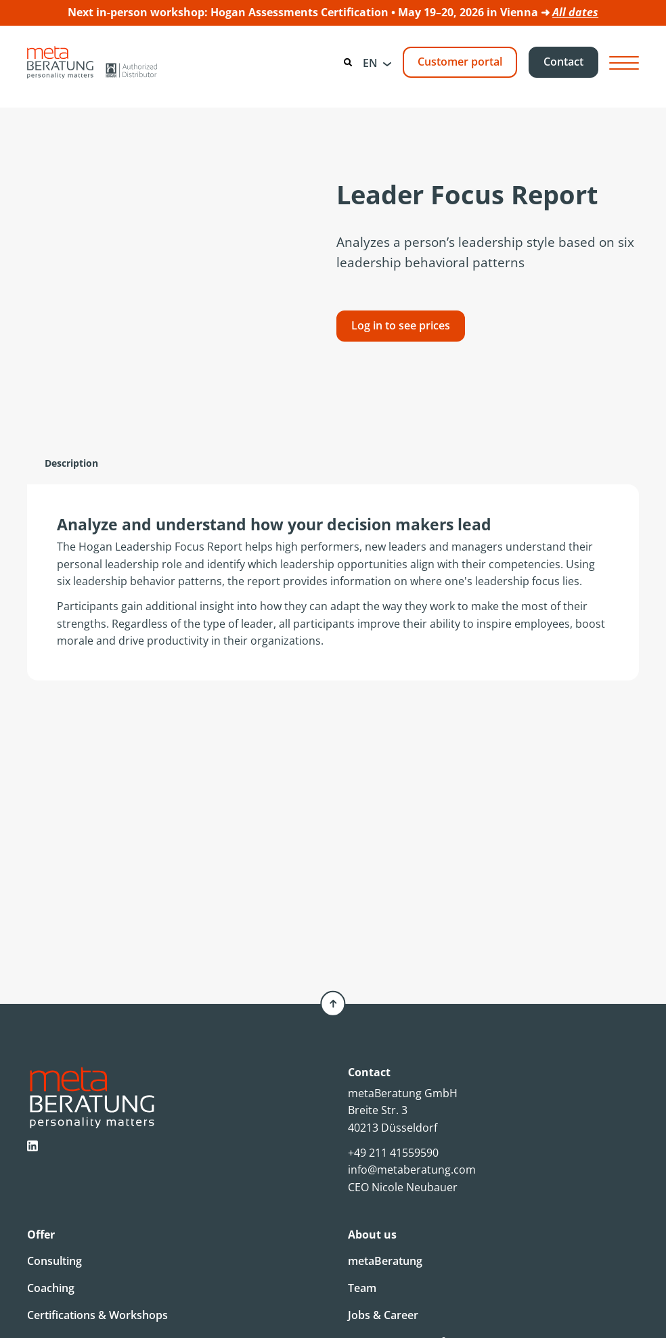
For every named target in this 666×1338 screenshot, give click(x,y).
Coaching (50, 1288)
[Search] (348, 62)
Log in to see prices (400, 325)
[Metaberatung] (92, 62)
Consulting (54, 1260)
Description (71, 463)
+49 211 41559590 (393, 1152)
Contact (563, 61)
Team (362, 1288)
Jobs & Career (383, 1315)
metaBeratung (385, 1260)
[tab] (71, 463)
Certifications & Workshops (97, 1315)
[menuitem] (377, 62)
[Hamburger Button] (624, 62)
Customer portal (460, 61)
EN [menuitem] (370, 62)
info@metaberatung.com (412, 1169)
